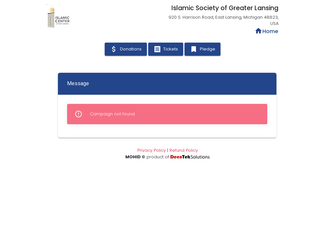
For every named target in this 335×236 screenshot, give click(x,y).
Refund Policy (183, 150)
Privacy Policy (151, 150)
